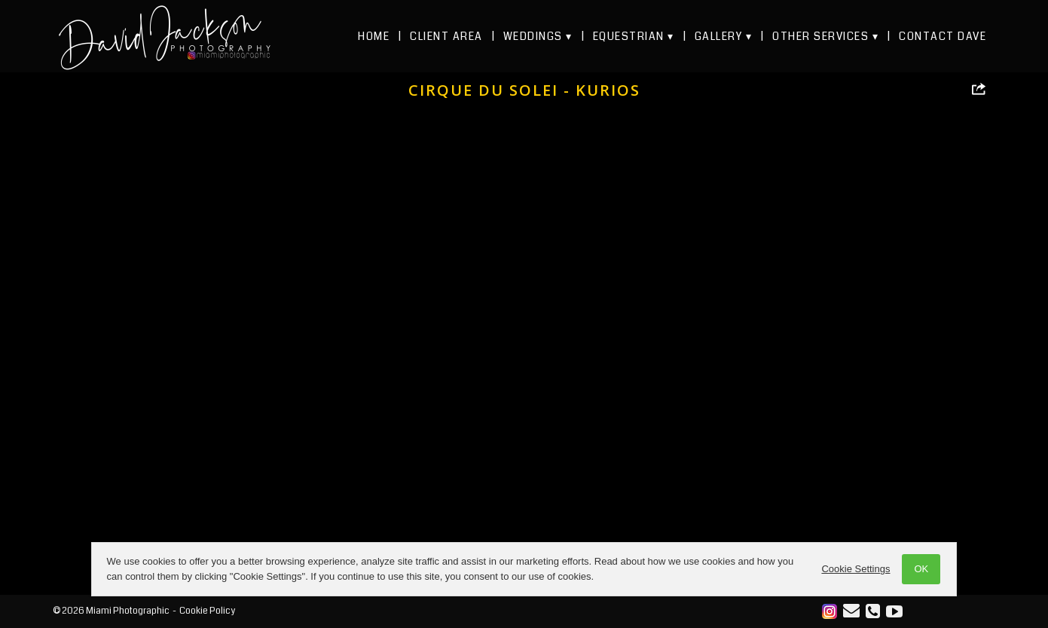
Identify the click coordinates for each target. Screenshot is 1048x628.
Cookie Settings (815, 568)
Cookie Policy (207, 611)
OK (880, 568)
